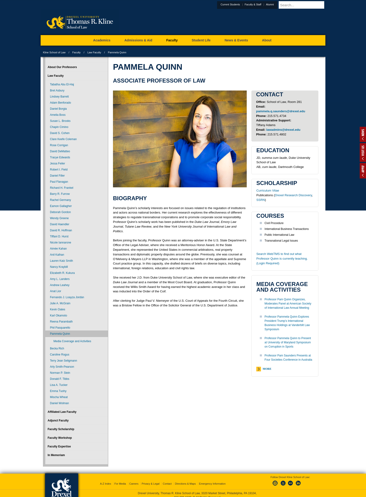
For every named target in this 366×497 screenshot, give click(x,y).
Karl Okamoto (58, 315)
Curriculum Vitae (267, 190)
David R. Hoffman (61, 230)
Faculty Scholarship (61, 429)
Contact (167, 479)
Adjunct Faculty (58, 420)
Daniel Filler (57, 175)
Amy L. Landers (60, 279)
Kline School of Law (54, 52)
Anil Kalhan (57, 254)
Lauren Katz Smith (61, 260)
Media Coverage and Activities (72, 341)
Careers (133, 479)
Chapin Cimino (59, 127)
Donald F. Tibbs (59, 379)
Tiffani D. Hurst (59, 236)
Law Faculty (94, 52)
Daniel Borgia (58, 108)
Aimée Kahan (58, 248)
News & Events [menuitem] (236, 40)
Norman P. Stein (60, 372)
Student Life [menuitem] (201, 40)
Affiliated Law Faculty (62, 412)
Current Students (241, 4)
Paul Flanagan (59, 181)
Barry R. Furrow (60, 194)
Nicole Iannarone (60, 242)
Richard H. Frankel (61, 187)
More (267, 368)
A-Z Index (105, 479)
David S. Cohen (60, 133)
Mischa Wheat (59, 397)
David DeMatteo (60, 151)
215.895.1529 (182, 493)
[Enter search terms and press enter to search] (307, 5)
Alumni (281, 4)
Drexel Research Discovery (293, 195)
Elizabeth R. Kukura (62, 273)
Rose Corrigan (59, 145)
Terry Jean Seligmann (63, 360)
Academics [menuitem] (101, 40)
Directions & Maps (185, 479)
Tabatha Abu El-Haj (62, 84)
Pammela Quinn (60, 333)
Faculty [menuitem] (172, 40)
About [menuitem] (266, 40)
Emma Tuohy (58, 391)
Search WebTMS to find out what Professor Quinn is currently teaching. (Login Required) (282, 258)
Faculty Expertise (59, 446)
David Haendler (59, 224)
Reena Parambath (61, 321)
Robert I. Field (58, 169)
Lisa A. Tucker (58, 385)
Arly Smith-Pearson (62, 366)
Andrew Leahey (59, 285)
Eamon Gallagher (61, 206)
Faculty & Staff (264, 4)
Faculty (76, 52)
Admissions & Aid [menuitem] (138, 40)
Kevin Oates (57, 309)
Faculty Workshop (60, 437)
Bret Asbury (57, 90)
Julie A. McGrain (60, 303)
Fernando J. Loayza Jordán (67, 297)
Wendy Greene (59, 218)
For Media (120, 479)
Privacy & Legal (150, 479)
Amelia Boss (58, 114)
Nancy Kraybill (59, 266)
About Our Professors (62, 67)
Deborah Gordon (60, 212)
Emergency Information (212, 479)
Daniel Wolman (59, 403)
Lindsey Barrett (59, 96)
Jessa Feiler (57, 163)
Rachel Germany (60, 200)
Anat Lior (55, 291)
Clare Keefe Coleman (63, 139)
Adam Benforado (60, 102)
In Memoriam (56, 455)
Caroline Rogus (59, 354)
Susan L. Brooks (60, 121)
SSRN (260, 200)
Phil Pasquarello (60, 327)
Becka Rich (57, 348)
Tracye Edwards (60, 157)
